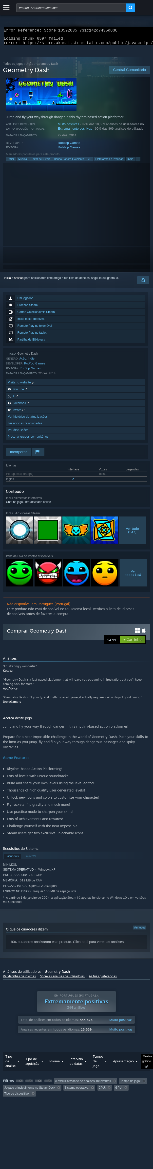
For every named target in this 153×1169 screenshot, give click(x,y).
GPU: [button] (118, 1090)
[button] (132, 643)
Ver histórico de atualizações (28, 419)
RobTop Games (69, 146)
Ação (29, 67)
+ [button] (138, 161)
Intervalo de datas (76, 1064)
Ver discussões (18, 433)
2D (89, 161)
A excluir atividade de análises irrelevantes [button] (83, 1084)
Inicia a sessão (13, 281)
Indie (130, 161)
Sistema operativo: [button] (77, 1090)
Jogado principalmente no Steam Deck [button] (29, 1090)
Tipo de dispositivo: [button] (16, 1096)
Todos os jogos (13, 67)
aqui (85, 945)
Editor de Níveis (40, 161)
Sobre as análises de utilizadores (62, 979)
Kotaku (8, 673)
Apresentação (123, 1064)
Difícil (11, 161)
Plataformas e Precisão (109, 161)
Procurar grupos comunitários (28, 439)
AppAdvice (10, 691)
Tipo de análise (10, 1064)
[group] (76, 1090)
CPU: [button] (102, 1090)
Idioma (54, 1064)
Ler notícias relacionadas (25, 426)
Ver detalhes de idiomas (19, 979)
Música (22, 161)
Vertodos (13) (133, 576)
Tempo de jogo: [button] (130, 1084)
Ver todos (139, 930)
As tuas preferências (103, 979)
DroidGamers (12, 704)
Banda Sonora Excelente (69, 161)
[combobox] (71, 7)
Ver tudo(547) (132, 533)
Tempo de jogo (98, 1064)
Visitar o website (21, 385)
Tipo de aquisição (32, 1064)
